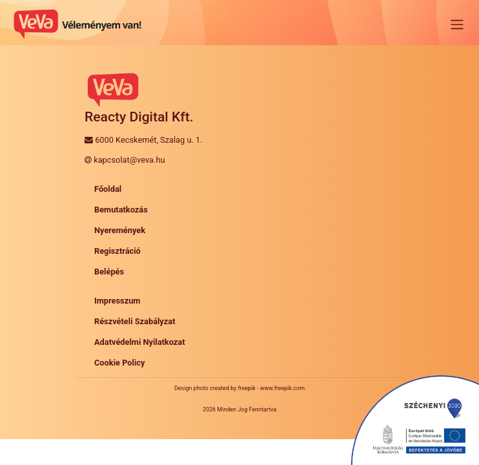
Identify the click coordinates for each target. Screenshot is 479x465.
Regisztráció (117, 251)
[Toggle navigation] (457, 24)
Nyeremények (119, 230)
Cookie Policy (119, 362)
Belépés (109, 271)
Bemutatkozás (121, 209)
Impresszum (117, 300)
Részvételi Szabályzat (135, 321)
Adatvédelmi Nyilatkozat (139, 342)
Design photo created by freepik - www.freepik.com (239, 388)
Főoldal (107, 189)
